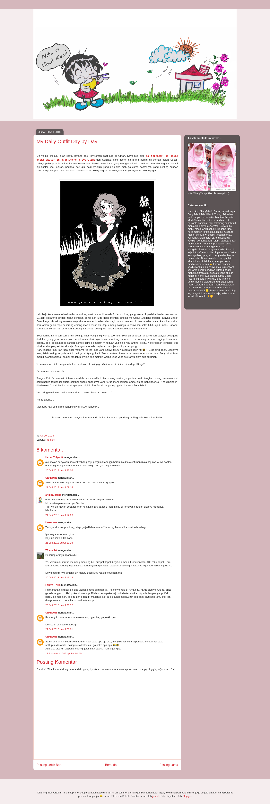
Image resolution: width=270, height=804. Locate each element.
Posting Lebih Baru (49, 764)
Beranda (111, 764)
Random (50, 439)
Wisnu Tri (51, 550)
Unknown (51, 477)
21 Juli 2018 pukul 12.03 (59, 515)
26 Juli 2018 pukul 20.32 (59, 605)
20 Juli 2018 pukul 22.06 (59, 470)
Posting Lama (169, 764)
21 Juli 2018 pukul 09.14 (59, 487)
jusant (155, 796)
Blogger (186, 796)
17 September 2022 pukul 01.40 (63, 653)
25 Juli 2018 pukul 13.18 (59, 577)
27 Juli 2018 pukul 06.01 (59, 629)
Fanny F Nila (52, 584)
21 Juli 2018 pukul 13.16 (59, 542)
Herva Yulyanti (54, 457)
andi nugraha (53, 494)
